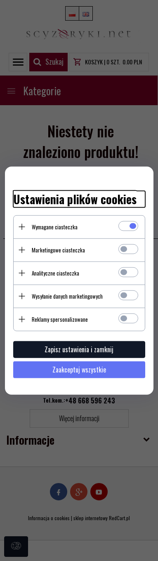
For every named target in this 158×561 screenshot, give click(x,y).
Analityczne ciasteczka (55, 273)
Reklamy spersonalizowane (60, 319)
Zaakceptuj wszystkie (79, 369)
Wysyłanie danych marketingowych (67, 296)
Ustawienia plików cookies (75, 199)
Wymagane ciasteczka (55, 226)
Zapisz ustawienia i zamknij (79, 349)
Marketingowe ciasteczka (58, 249)
